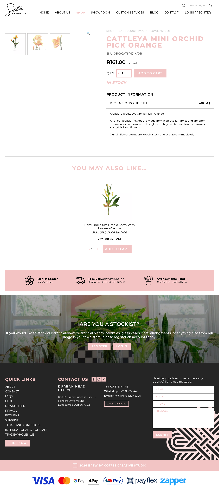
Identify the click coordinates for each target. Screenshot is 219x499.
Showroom (100, 12)
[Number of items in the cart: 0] (210, 5)
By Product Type (131, 30)
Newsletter (15, 406)
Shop (80, 12)
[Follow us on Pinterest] (103, 379)
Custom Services (130, 12)
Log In (121, 346)
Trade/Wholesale (19, 434)
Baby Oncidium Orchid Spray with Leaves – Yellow (109, 226)
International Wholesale (26, 429)
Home (44, 12)
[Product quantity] (123, 73)
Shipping (12, 420)
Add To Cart (117, 249)
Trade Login (197, 5)
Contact (171, 12)
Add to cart (150, 73)
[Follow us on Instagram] (98, 379)
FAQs (9, 396)
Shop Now (18, 443)
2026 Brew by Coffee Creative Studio (112, 465)
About (10, 386)
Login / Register (198, 12)
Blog (154, 12)
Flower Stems (160, 30)
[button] (88, 33)
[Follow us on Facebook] (94, 379)
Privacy (11, 410)
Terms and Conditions (23, 425)
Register (99, 346)
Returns (12, 415)
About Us (62, 12)
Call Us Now (116, 403)
